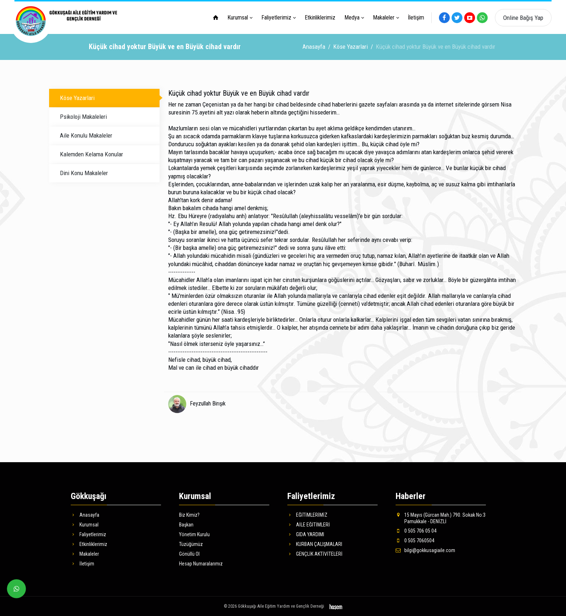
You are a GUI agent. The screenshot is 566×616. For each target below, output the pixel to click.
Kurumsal (237, 17)
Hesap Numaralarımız (201, 563)
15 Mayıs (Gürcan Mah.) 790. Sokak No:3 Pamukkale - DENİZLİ (441, 517)
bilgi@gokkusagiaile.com (425, 550)
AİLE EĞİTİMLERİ (308, 524)
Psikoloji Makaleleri (83, 116)
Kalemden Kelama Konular (91, 153)
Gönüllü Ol (189, 553)
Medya (352, 17)
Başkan (186, 524)
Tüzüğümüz (191, 543)
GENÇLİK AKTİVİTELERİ (315, 553)
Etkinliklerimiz (320, 17)
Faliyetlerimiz (276, 17)
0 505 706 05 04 (416, 530)
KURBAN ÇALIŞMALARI (314, 543)
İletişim (416, 17)
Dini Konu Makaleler (84, 172)
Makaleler (384, 17)
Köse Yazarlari (350, 45)
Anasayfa (313, 45)
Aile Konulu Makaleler (86, 134)
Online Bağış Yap (523, 17)
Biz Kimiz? (189, 514)
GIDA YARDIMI (305, 533)
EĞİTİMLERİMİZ (307, 514)
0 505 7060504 (415, 540)
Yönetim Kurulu (194, 534)
